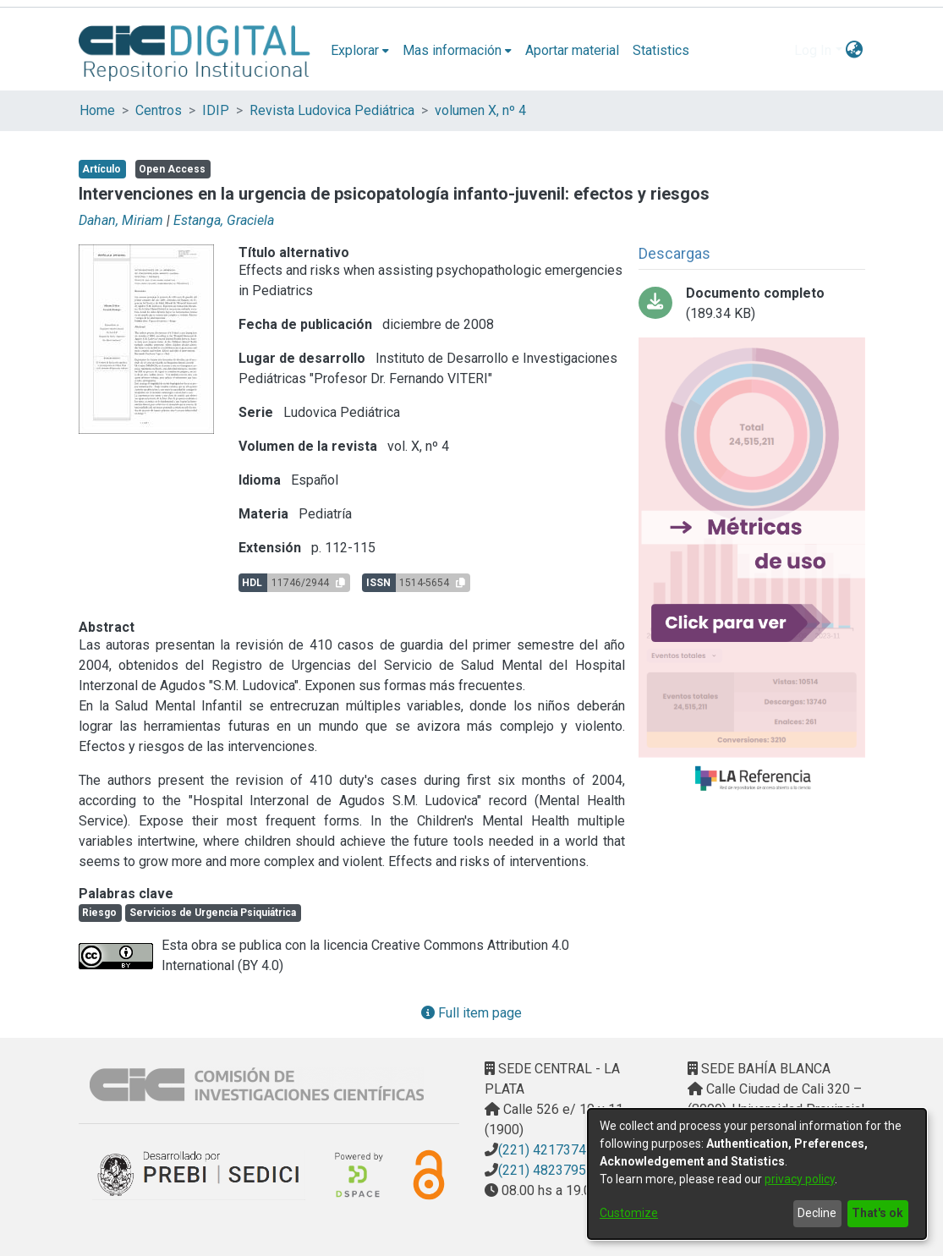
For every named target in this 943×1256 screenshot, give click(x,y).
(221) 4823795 (542, 1170)
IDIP (215, 110)
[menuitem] (360, 51)
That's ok (877, 1213)
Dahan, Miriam (121, 220)
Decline (817, 1213)
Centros (158, 110)
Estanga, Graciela (223, 220)
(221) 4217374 (542, 1150)
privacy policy (800, 1179)
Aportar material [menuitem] (572, 50)
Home (97, 110)
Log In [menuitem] (812, 50)
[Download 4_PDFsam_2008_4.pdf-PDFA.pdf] (752, 303)
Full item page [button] (471, 1013)
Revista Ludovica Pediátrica (331, 110)
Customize (629, 1213)
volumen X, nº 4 (480, 110)
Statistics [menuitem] (661, 50)
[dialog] (757, 1174)
